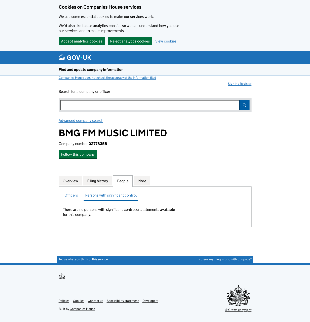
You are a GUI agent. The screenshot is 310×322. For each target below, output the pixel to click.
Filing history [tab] (97, 180)
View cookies (166, 41)
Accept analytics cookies (81, 41)
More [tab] (142, 180)
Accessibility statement (123, 301)
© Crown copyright (238, 310)
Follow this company (78, 154)
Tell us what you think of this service (83, 259)
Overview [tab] (70, 180)
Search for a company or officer (84, 91)
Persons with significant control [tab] (111, 195)
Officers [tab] (71, 195)
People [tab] (123, 180)
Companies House (82, 309)
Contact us (95, 301)
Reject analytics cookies (130, 41)
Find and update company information (91, 69)
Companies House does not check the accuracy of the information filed (107, 78)
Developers (150, 301)
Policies (64, 301)
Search (244, 105)
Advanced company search (81, 120)
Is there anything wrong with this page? (225, 259)
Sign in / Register (240, 84)
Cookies (78, 301)
